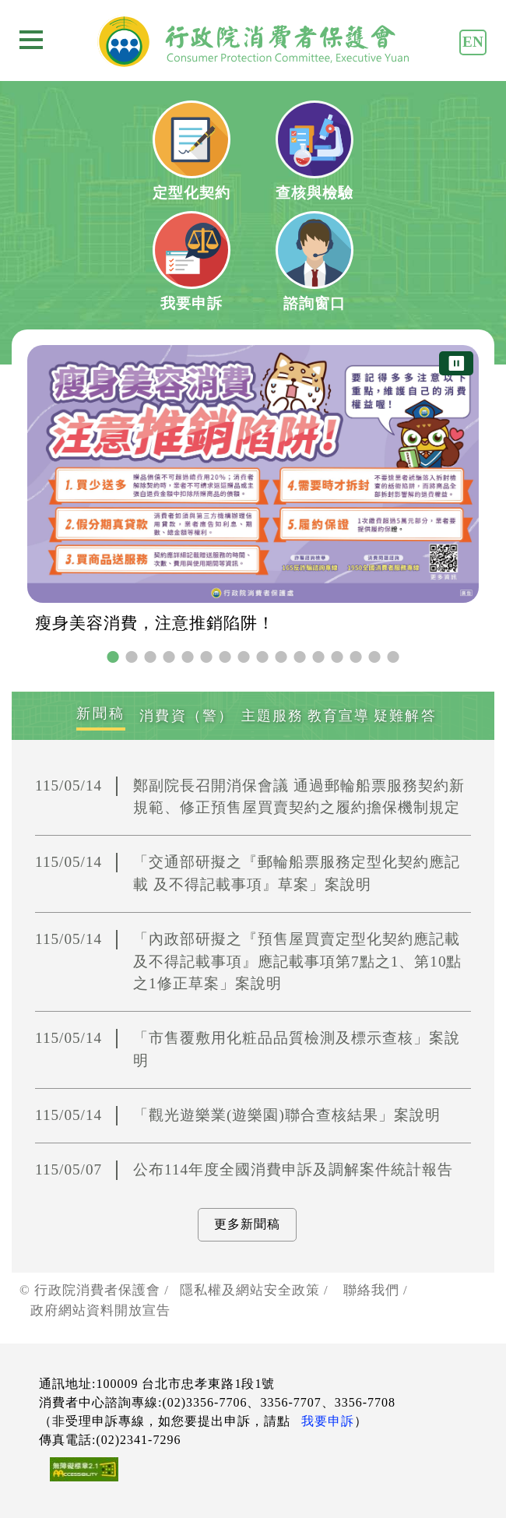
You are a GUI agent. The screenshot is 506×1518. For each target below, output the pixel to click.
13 (337, 656)
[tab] (100, 716)
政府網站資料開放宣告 (100, 1310)
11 (299, 656)
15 (374, 656)
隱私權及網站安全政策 (250, 1290)
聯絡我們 (371, 1290)
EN (472, 41)
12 (318, 656)
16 (393, 656)
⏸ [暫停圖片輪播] (456, 363)
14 (356, 656)
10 (281, 656)
